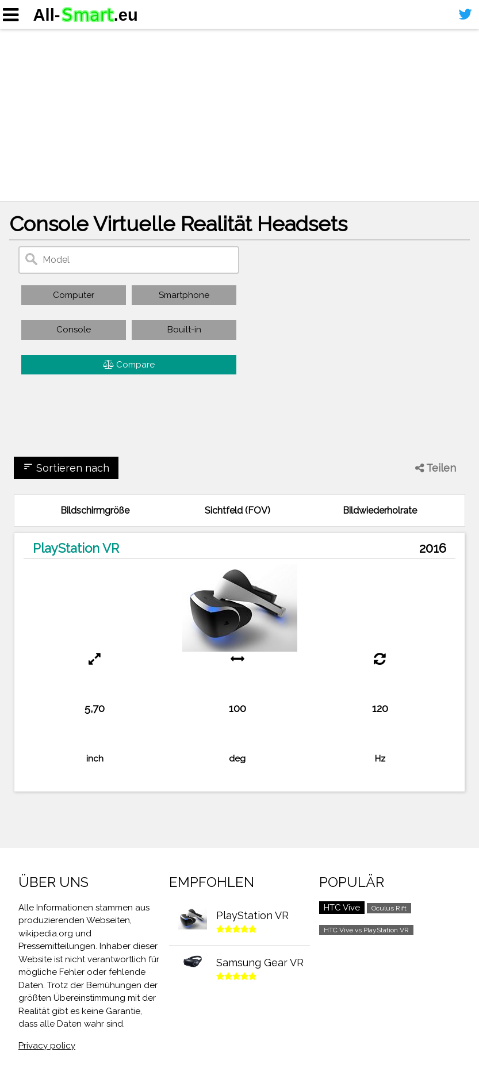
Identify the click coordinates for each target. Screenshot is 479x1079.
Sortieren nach (66, 467)
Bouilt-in (184, 329)
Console (73, 329)
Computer (73, 295)
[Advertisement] (239, 115)
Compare (129, 364)
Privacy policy (46, 1045)
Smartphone (184, 295)
